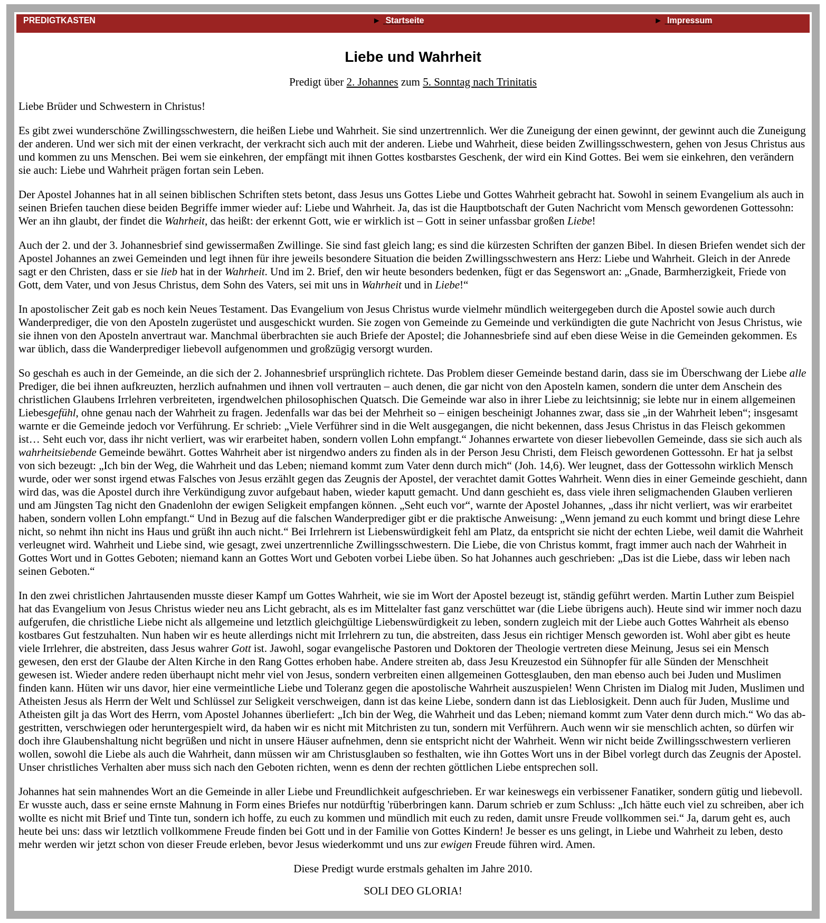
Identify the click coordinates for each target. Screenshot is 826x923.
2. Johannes (372, 82)
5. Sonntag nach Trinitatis (480, 82)
